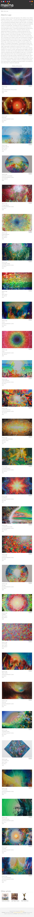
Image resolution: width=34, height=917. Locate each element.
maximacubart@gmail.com (18, 912)
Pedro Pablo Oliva (24, 900)
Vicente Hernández (5, 900)
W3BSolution (22, 911)
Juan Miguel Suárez (15, 900)
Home (2, 11)
